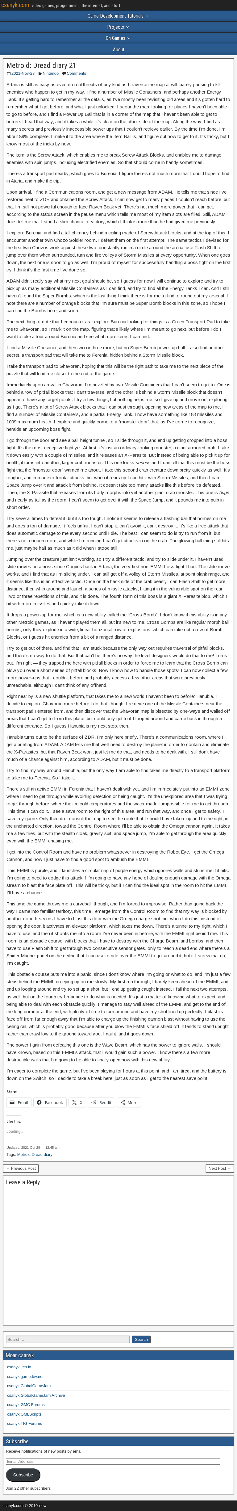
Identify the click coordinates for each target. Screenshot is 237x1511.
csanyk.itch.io (19, 1367)
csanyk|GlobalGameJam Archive (36, 1395)
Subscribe (23, 1474)
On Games (115, 38)
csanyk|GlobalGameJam (29, 1385)
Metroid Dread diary (34, 1154)
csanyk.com (15, 5)
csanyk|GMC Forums (26, 1404)
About (118, 49)
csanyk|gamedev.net (25, 1376)
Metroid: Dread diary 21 (41, 65)
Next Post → (220, 1168)
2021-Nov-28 (23, 73)
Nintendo (51, 73)
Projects (115, 27)
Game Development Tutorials (115, 16)
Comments (76, 73)
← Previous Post (21, 1168)
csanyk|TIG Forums (24, 1423)
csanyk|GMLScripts (24, 1414)
